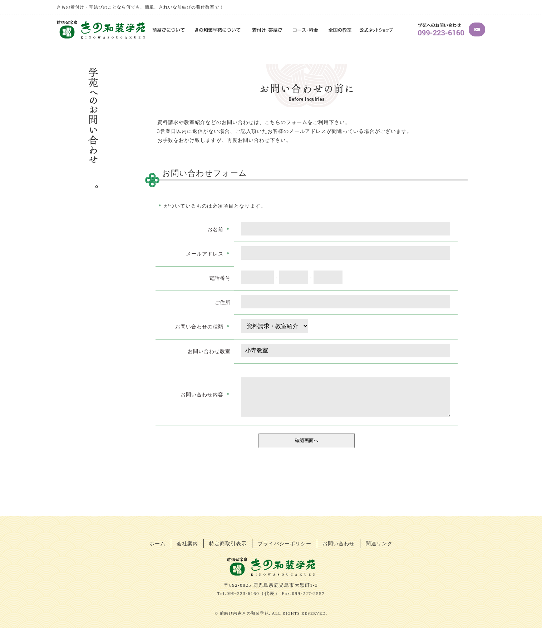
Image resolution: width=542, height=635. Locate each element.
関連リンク (379, 551)
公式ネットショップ (376, 30)
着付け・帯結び (267, 30)
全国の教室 (340, 30)
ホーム (157, 551)
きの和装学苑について (218, 30)
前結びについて (167, 30)
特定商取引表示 (228, 551)
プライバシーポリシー (284, 551)
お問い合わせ (338, 551)
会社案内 (187, 551)
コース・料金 (306, 30)
